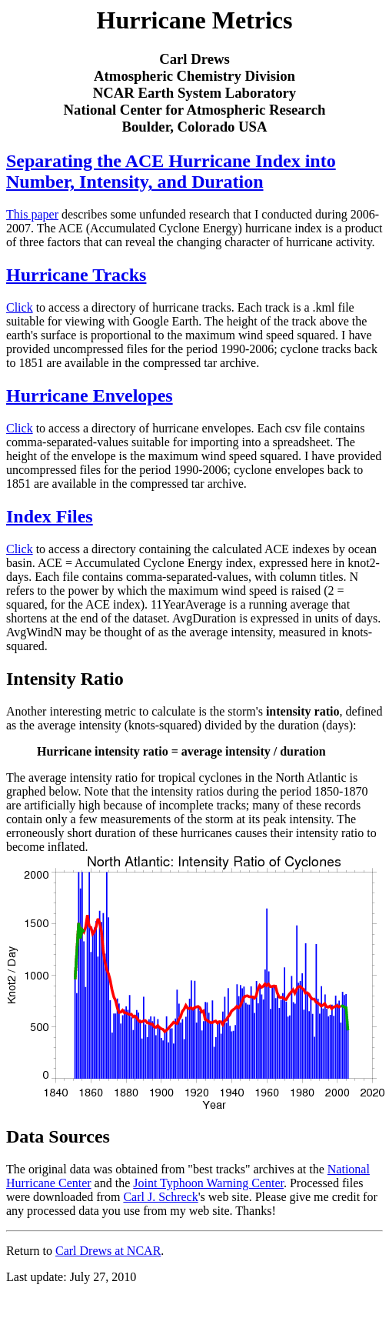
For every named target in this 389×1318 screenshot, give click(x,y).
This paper (32, 214)
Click (19, 307)
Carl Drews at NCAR (108, 1250)
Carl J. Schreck (160, 1196)
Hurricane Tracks (76, 275)
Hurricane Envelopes (89, 395)
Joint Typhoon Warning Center (208, 1183)
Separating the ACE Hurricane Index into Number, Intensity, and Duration (171, 171)
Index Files (49, 516)
